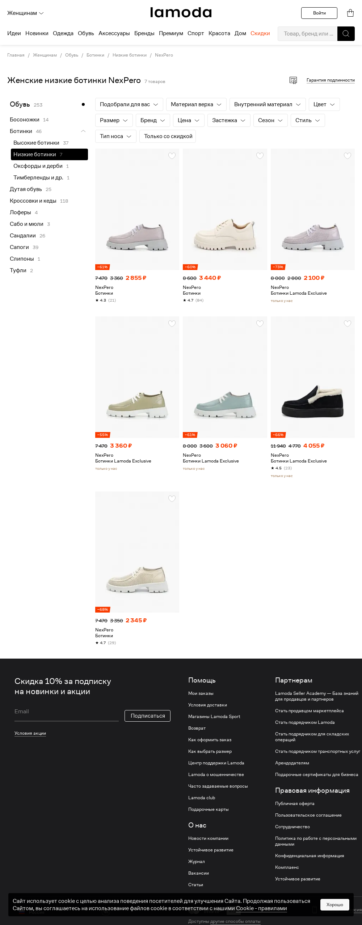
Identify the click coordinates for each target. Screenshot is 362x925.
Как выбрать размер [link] (210, 751)
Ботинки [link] (95, 55)
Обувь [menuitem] (86, 33)
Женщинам (25, 13)
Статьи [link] (195, 885)
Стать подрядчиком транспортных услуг (317, 751)
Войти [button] (319, 13)
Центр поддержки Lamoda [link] (216, 763)
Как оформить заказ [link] (209, 740)
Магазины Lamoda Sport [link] (214, 716)
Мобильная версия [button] (342, 910)
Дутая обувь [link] (26, 189)
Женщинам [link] (45, 55)
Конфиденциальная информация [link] (309, 856)
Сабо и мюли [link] (26, 224)
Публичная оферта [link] (295, 803)
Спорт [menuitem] (196, 33)
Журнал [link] (196, 861)
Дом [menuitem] (240, 33)
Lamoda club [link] (201, 798)
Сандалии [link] (23, 235)
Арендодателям (292, 763)
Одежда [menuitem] (63, 33)
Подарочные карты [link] (208, 809)
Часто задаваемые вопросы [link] (218, 786)
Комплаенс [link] (287, 867)
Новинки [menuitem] (37, 33)
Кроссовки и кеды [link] (33, 200)
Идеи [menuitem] (14, 33)
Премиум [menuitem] (171, 33)
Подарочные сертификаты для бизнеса (316, 774)
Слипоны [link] (22, 258)
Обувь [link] (71, 55)
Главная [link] (16, 55)
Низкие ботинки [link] (130, 55)
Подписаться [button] (148, 715)
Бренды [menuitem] (144, 33)
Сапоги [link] (19, 247)
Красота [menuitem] (219, 33)
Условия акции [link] (30, 733)
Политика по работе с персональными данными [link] (316, 841)
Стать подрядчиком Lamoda (305, 722)
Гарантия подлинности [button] (331, 80)
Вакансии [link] (198, 873)
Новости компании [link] (208, 838)
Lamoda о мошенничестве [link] (216, 774)
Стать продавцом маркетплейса (309, 711)
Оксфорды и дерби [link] (38, 166)
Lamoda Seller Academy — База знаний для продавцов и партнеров (316, 696)
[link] (181, 12)
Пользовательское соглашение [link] (308, 815)
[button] (346, 33)
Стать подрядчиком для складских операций (312, 737)
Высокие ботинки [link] (36, 142)
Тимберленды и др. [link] (38, 177)
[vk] (105, 911)
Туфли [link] (18, 270)
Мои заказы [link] (201, 693)
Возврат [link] (197, 728)
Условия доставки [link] (207, 705)
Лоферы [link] (20, 212)
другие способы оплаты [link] (235, 921)
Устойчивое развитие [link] (210, 850)
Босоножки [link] (24, 119)
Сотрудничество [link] (292, 827)
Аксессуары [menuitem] (114, 33)
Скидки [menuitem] (260, 33)
